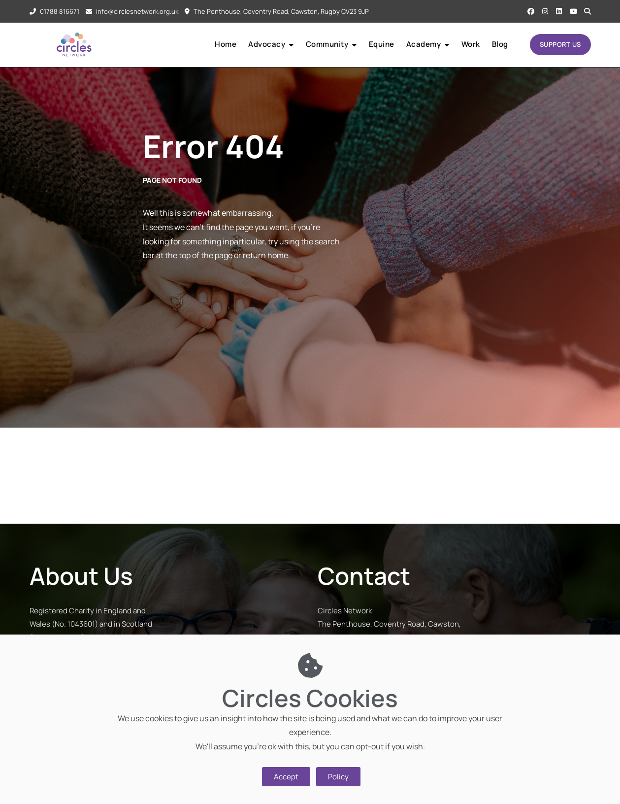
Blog (500, 44)
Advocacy (266, 44)
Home (225, 44)
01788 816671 (54, 11)
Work (470, 44)
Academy (423, 44)
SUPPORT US (560, 44)
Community (327, 44)
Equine (381, 44)
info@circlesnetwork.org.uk (132, 11)
